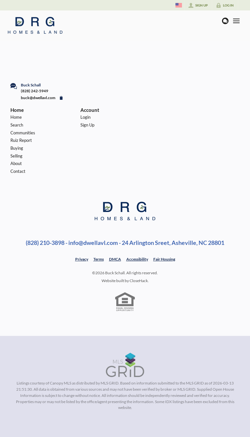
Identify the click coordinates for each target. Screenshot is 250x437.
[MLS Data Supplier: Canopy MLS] (125, 365)
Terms (98, 259)
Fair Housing (164, 259)
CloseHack (139, 280)
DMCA (115, 259)
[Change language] (178, 5)
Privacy (81, 259)
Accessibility (137, 259)
